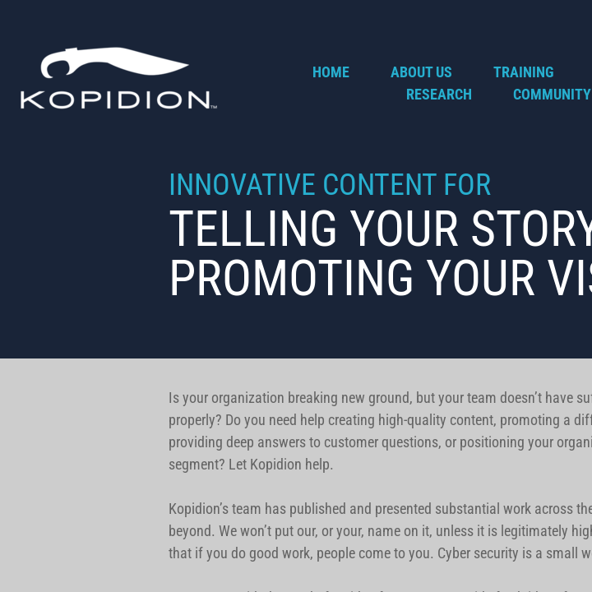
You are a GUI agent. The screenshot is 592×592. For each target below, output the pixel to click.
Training (523, 72)
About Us (421, 72)
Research (439, 94)
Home (330, 72)
